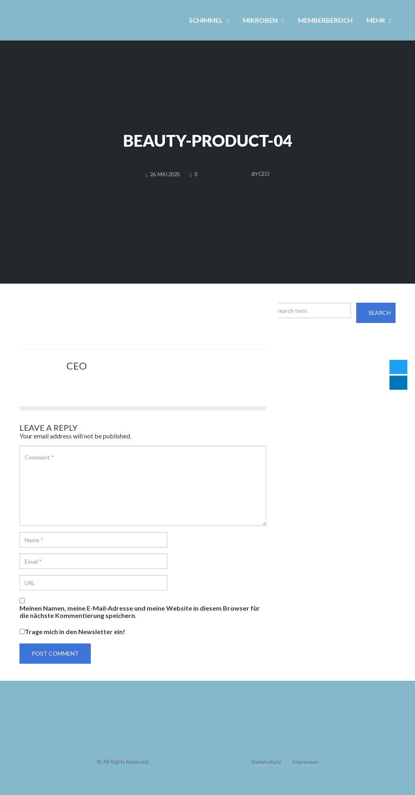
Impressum (305, 762)
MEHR (375, 20)
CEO (76, 366)
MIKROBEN (260, 20)
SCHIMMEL (206, 20)
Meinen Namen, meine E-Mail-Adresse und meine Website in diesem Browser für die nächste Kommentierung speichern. (139, 612)
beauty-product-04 (207, 140)
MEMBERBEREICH (325, 20)
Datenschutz (266, 762)
